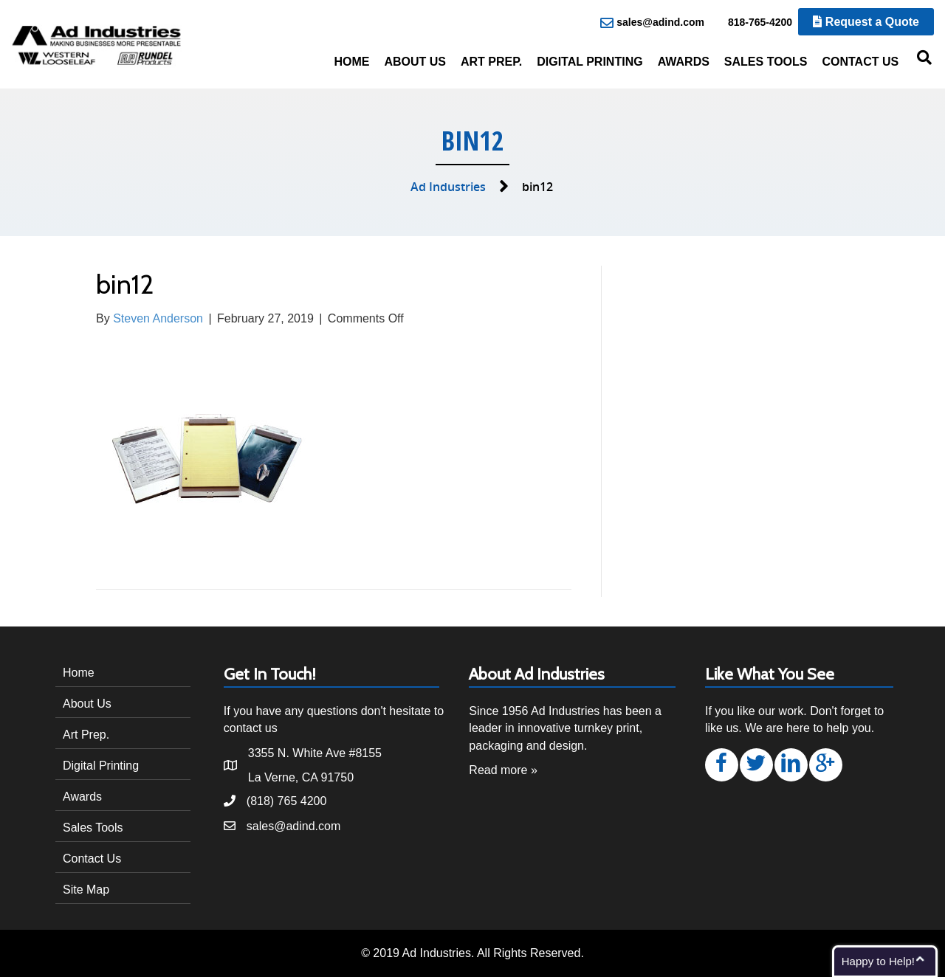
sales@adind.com (652, 23)
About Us (415, 61)
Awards (683, 61)
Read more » (503, 770)
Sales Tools (766, 61)
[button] (721, 764)
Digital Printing (589, 61)
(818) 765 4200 (287, 801)
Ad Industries (448, 187)
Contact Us (860, 61)
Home (351, 61)
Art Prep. (491, 61)
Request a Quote (866, 21)
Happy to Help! (878, 961)
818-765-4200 (752, 23)
